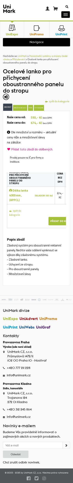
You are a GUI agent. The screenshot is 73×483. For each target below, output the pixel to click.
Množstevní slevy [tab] (20, 108)
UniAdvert (28, 318)
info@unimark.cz (19, 375)
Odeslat (16, 454)
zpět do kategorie (15, 213)
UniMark (22, 56)
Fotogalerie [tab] (39, 108)
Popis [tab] (30, 108)
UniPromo (48, 318)
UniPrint (10, 327)
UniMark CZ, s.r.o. (33, 472)
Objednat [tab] (7, 107)
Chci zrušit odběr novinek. (21, 462)
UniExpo (10, 318)
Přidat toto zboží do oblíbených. (30, 149)
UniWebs (26, 327)
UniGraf (43, 327)
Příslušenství (18, 59)
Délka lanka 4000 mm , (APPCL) (18, 195)
